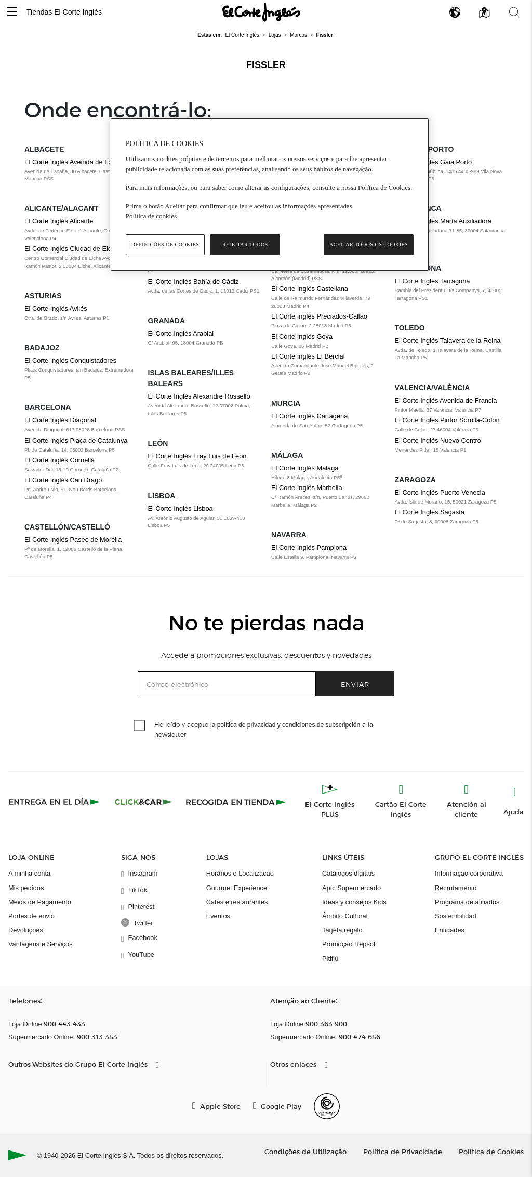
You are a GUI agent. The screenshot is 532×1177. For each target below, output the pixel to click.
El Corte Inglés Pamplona (309, 547)
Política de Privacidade (402, 1151)
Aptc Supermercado (351, 888)
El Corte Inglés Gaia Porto (433, 162)
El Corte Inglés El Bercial (308, 356)
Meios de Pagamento (39, 902)
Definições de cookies (165, 244)
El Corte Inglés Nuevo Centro (438, 440)
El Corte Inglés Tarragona (432, 281)
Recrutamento (455, 888)
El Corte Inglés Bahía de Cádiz (193, 281)
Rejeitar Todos (245, 244)
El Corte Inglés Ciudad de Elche (71, 249)
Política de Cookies (491, 1151)
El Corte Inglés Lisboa (180, 508)
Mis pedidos (26, 888)
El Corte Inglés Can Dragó (63, 480)
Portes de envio (31, 916)
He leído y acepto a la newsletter (263, 729)
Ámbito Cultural (344, 916)
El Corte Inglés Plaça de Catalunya (75, 440)
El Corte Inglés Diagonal (60, 420)
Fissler (266, 65)
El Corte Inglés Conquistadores (70, 360)
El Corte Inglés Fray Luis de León (197, 456)
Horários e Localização (240, 873)
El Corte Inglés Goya (301, 336)
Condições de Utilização (305, 1151)
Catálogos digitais (348, 873)
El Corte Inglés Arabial (181, 333)
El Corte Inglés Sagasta (429, 512)
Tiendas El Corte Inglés (64, 12)
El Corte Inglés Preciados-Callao (319, 316)
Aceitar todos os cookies (368, 244)
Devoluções (25, 930)
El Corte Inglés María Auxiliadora (443, 221)
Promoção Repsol (348, 944)
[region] (269, 194)
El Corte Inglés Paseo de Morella (73, 540)
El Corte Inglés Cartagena (309, 416)
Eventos (218, 916)
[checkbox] (140, 726)
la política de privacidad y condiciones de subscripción (285, 725)
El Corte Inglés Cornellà (59, 460)
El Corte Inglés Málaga (304, 468)
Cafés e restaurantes (237, 902)
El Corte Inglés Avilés (55, 308)
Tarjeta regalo (342, 930)
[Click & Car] (143, 801)
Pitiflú (330, 958)
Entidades (449, 930)
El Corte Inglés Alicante (58, 221)
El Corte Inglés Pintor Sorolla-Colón (447, 420)
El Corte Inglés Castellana (309, 289)
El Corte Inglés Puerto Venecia (440, 492)
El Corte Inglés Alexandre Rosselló (199, 396)
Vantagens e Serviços (40, 944)
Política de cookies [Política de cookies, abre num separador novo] (151, 216)
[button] (12, 12)
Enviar (355, 684)
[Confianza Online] (327, 1106)
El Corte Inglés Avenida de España (75, 162)
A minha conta (29, 873)
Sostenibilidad (455, 916)
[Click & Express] (55, 801)
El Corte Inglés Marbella (306, 488)
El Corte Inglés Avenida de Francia (446, 400)
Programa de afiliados (467, 902)
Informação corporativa (469, 873)
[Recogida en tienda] (236, 801)
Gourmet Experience (236, 888)
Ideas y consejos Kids (354, 902)
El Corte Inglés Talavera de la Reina (448, 341)
